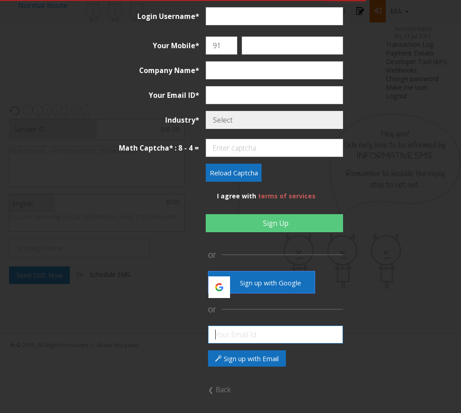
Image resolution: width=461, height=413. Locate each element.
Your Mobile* (176, 45)
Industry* (182, 120)
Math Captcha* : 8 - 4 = (159, 148)
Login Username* (168, 16)
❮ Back (219, 390)
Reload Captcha (234, 172)
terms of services (287, 196)
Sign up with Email (247, 358)
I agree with (266, 196)
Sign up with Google (254, 285)
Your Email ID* (174, 95)
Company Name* (169, 70)
